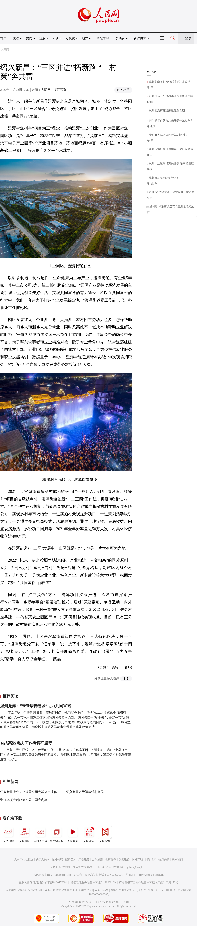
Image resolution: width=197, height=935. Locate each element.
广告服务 (83, 859)
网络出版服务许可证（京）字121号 (131, 890)
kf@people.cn (63, 874)
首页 (3, 38)
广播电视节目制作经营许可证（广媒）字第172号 (148, 882)
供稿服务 (110, 859)
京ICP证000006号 (165, 890)
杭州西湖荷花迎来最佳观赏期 (167, 110)
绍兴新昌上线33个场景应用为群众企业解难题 (31, 792)
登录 (188, 38)
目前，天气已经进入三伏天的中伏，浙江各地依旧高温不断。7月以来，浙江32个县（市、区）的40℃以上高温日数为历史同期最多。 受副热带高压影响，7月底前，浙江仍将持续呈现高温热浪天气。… (65, 754)
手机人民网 (40, 834)
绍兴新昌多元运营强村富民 (85, 792)
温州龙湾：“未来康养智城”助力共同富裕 (35, 706)
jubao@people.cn (136, 867)
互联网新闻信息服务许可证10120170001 (43, 882)
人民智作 (105, 834)
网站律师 (150, 859)
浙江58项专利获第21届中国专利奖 (23, 800)
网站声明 (137, 859)
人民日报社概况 (23, 859)
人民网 (5, 49)
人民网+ (24, 834)
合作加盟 (97, 859)
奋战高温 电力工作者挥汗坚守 (26, 743)
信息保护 (163, 859)
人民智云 (89, 834)
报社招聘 (57, 859)
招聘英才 (70, 859)
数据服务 (124, 859)
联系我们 (177, 859)
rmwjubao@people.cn (151, 874)
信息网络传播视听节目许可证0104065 (28, 890)
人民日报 (8, 834)
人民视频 (73, 834)
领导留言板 (57, 834)
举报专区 (103, 38)
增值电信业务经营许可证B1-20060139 (93, 882)
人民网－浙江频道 (53, 89)
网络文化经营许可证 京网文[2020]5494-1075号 (81, 890)
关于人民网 (43, 859)
